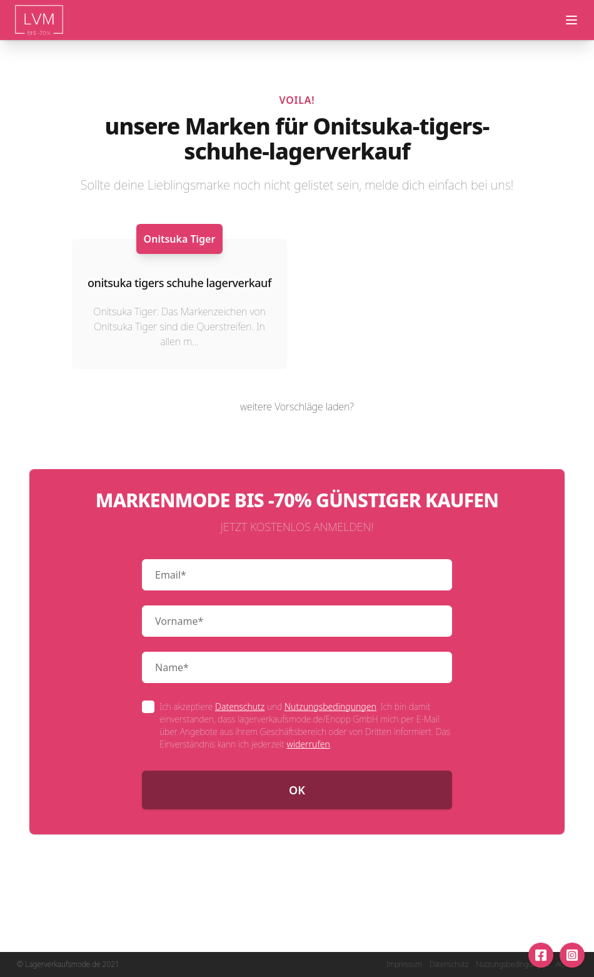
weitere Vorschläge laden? (297, 406)
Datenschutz (239, 706)
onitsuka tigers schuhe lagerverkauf (179, 282)
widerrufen (308, 744)
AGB (563, 964)
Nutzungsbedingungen (330, 706)
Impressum (404, 964)
